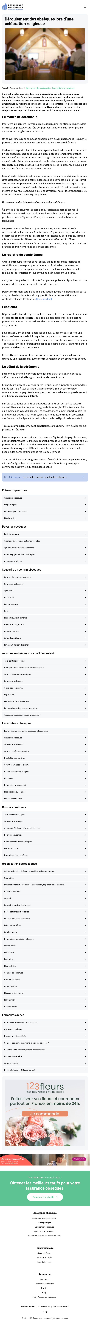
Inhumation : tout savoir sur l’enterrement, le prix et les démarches (34, 884)
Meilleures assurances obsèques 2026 (44, 1235)
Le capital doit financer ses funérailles (21, 708)
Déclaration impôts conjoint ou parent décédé (24, 1049)
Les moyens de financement (16, 701)
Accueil (5, 88)
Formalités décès (17, 88)
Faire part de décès (12, 925)
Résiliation (9, 778)
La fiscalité (9, 597)
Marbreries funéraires (44, 1283)
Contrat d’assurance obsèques (17, 577)
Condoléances (10, 932)
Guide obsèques (44, 1253)
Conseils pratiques (12, 638)
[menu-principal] (85, 7)
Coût (6, 611)
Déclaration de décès (13, 1056)
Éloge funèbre (10, 986)
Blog (44, 1292)
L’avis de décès (10, 1006)
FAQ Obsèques (10, 504)
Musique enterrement (14, 993)
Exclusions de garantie (14, 624)
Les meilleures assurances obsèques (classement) (26, 731)
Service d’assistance (13, 798)
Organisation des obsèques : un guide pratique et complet (29, 871)
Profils (44, 1288)
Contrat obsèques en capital (16, 751)
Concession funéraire (13, 972)
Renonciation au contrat (15, 785)
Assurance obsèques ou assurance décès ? (22, 715)
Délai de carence (11, 631)
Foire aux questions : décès (15, 511)
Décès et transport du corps (16, 911)
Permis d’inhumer (12, 891)
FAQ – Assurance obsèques (44, 1297)
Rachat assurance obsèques (16, 771)
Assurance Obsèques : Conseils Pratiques (22, 828)
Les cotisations (11, 604)
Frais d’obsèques (11, 534)
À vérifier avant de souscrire (16, 764)
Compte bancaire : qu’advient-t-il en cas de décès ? (26, 1042)
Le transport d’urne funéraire (17, 918)
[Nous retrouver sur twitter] (46, 1312)
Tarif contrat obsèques (14, 660)
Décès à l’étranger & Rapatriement (19, 1070)
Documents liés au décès (15, 1036)
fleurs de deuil (44, 299)
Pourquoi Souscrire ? (13, 834)
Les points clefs (11, 848)
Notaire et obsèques (13, 1029)
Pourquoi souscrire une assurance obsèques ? (24, 667)
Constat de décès (11, 1063)
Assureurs (44, 1279)
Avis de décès (10, 945)
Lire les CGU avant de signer (16, 644)
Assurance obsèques (13, 497)
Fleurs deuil (9, 952)
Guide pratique (44, 1222)
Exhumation (9, 999)
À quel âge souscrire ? (13, 687)
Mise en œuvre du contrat (15, 617)
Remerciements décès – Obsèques (19, 939)
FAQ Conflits (9, 518)
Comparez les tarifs (43, 1197)
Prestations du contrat (14, 758)
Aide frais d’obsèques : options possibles (22, 541)
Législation (9, 694)
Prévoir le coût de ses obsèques (18, 841)
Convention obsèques (13, 584)
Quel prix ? (8, 590)
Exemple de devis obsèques (16, 855)
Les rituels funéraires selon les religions (44, 477)
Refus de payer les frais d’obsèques (19, 554)
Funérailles (9, 959)
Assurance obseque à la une (44, 1218)
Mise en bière (10, 966)
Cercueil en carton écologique (17, 905)
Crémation (9, 878)
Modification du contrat (14, 791)
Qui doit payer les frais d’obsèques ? (20, 547)
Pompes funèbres (12, 979)
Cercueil (7, 898)
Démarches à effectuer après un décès (20, 1022)
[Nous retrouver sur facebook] (43, 1312)
